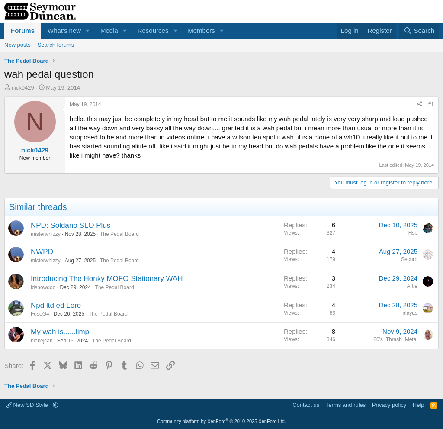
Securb (409, 259)
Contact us (305, 405)
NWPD (42, 252)
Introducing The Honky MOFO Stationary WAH (107, 278)
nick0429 (23, 87)
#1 (431, 104)
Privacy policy (389, 405)
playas (409, 313)
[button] (88, 31)
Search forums (56, 45)
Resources (153, 30)
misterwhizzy (46, 234)
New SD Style (27, 405)
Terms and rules (346, 405)
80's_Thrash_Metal (395, 339)
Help (418, 405)
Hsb (412, 233)
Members (201, 30)
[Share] (419, 105)
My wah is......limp (60, 332)
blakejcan (42, 341)
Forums (23, 30)
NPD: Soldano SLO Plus (70, 225)
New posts (17, 45)
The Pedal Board (119, 234)
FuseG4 (40, 314)
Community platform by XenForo (221, 421)
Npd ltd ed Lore (56, 305)
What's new (64, 30)
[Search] (419, 31)
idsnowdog (43, 287)
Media (109, 30)
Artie (412, 286)
